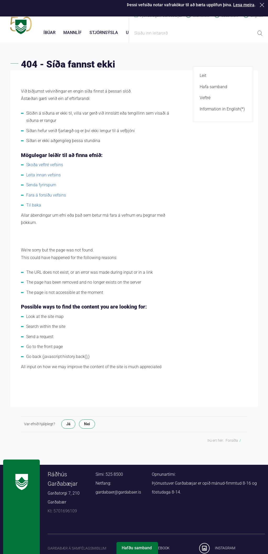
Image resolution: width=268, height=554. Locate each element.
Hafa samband (213, 89)
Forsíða (232, 443)
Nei (87, 427)
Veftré (205, 100)
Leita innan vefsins (43, 177)
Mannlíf (72, 32)
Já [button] (68, 427)
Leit (203, 78)
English (256, 16)
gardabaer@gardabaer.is (118, 495)
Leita (260, 33)
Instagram (225, 551)
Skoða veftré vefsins (44, 167)
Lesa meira (243, 4)
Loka (263, 4)
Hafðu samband (137, 547)
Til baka (33, 208)
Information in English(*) (222, 111)
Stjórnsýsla (104, 32)
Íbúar (49, 32)
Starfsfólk (201, 16)
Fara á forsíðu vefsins (46, 197)
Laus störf (229, 16)
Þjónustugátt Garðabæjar (161, 16)
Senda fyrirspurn (41, 188)
